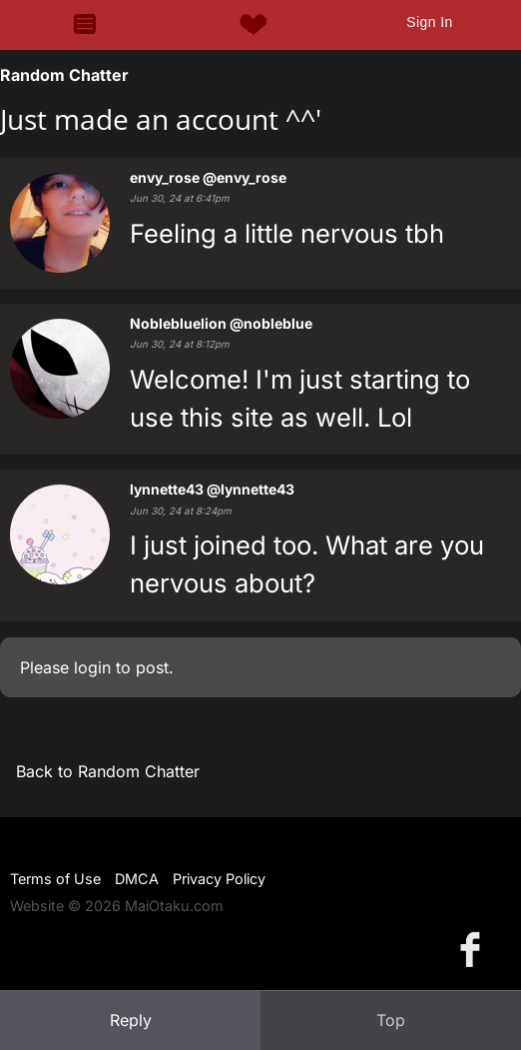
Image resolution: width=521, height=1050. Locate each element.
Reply (131, 1020)
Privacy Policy (219, 878)
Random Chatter (64, 75)
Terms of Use (55, 878)
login (92, 667)
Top (390, 1020)
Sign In (429, 22)
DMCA (137, 878)
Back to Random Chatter (108, 771)
